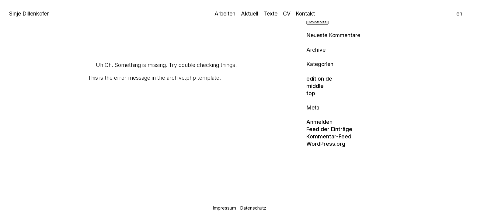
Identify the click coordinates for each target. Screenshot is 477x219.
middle (315, 86)
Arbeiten (224, 13)
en (459, 13)
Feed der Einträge (329, 129)
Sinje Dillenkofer (29, 13)
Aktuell (249, 13)
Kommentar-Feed (328, 136)
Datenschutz (253, 207)
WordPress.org (325, 144)
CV (287, 13)
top (310, 93)
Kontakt (305, 13)
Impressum (224, 207)
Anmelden (319, 122)
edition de (319, 78)
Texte (270, 13)
